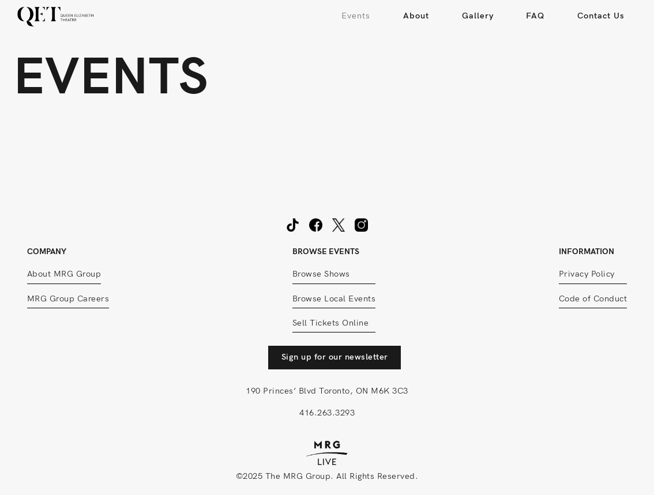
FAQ (535, 16)
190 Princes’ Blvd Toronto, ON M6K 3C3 (327, 391)
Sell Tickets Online (330, 323)
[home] (55, 16)
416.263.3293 (327, 413)
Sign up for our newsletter (334, 357)
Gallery (478, 16)
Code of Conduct (593, 299)
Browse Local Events (334, 299)
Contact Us (601, 16)
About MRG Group (64, 274)
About (416, 16)
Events (355, 16)
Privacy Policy (587, 274)
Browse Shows (321, 274)
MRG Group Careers (68, 299)
